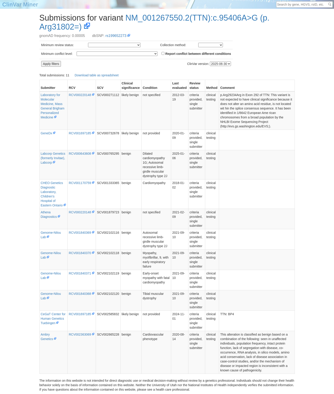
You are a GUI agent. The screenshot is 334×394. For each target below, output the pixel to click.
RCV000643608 (80, 153)
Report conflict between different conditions (196, 54)
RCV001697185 (80, 133)
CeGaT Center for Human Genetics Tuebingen (53, 318)
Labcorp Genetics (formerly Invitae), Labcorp (53, 158)
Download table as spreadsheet (97, 75)
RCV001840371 (80, 273)
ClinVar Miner (20, 4)
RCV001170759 (80, 183)
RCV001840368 (80, 294)
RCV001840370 (80, 253)
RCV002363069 (80, 334)
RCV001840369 (80, 232)
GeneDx (46, 133)
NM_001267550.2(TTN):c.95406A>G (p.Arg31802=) (154, 22)
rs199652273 (116, 36)
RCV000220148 (80, 95)
